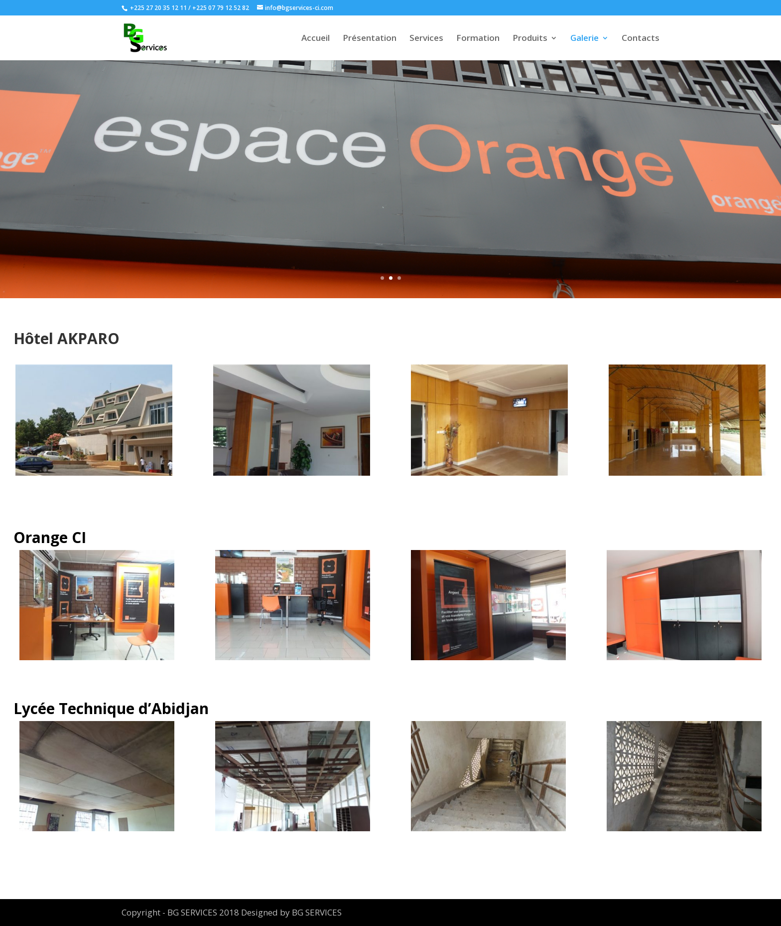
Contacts (640, 38)
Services (426, 38)
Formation (478, 38)
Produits (530, 38)
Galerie (584, 38)
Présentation (369, 38)
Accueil (315, 38)
